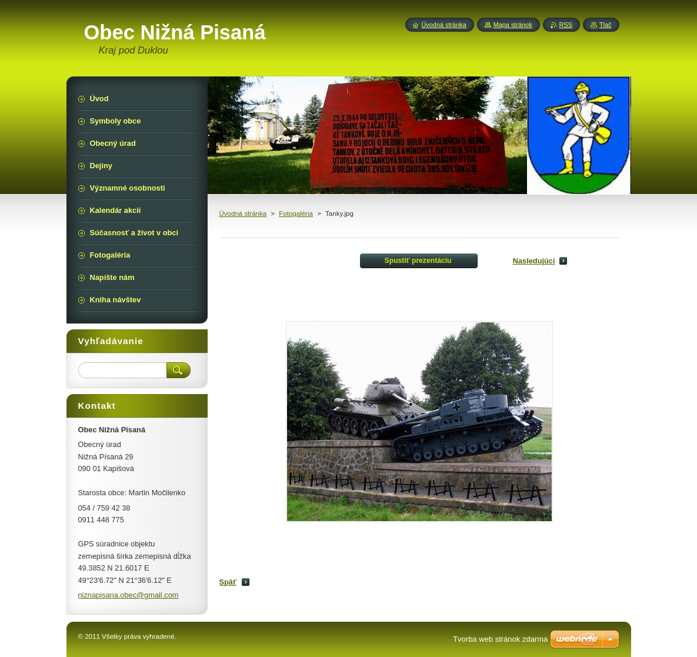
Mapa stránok (512, 24)
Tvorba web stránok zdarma (500, 639)
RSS (565, 24)
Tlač (605, 24)
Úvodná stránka (243, 213)
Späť (228, 582)
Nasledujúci (534, 260)
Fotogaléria (296, 213)
